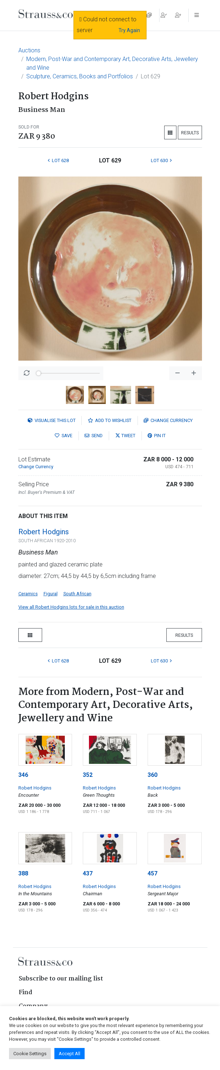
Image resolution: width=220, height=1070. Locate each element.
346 (23, 774)
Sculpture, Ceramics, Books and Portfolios (79, 76)
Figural (51, 593)
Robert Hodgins (43, 531)
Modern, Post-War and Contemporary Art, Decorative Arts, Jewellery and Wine (112, 63)
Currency (168, 420)
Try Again (129, 30)
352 (88, 774)
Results (190, 132)
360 (152, 774)
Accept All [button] (69, 1053)
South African (77, 593)
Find (25, 992)
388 (23, 873)
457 (152, 873)
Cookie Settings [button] (29, 1053)
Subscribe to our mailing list (61, 979)
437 (88, 873)
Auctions (29, 50)
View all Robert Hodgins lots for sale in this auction (71, 607)
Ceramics (28, 593)
